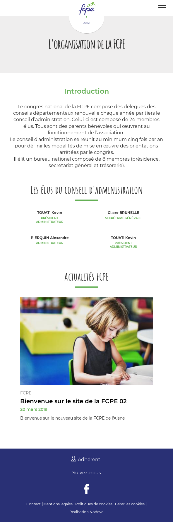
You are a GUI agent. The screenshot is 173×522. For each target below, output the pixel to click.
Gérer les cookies (130, 504)
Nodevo (97, 512)
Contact (33, 504)
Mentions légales (58, 504)
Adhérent (89, 459)
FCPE (25, 393)
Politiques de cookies (93, 504)
